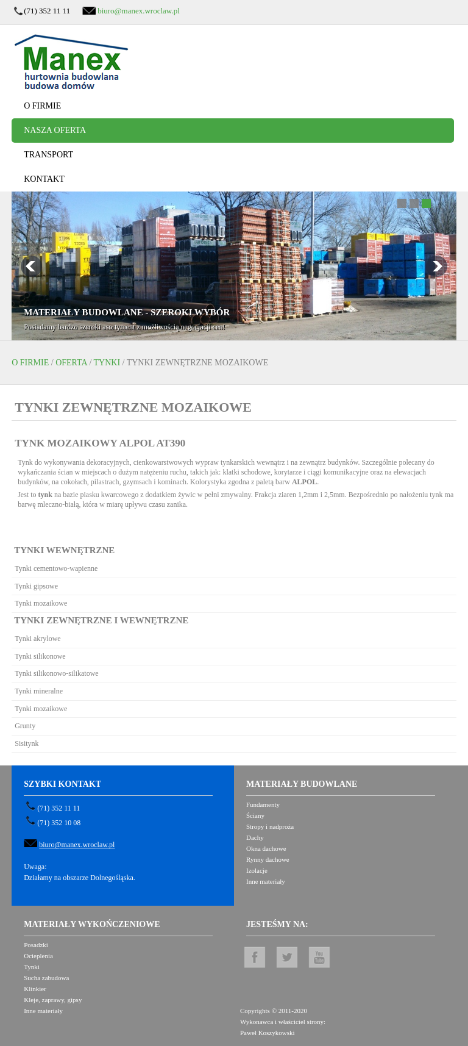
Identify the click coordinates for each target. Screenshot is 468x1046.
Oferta (71, 362)
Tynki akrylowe (37, 638)
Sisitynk (26, 743)
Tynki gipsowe (36, 586)
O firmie (42, 105)
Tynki (107, 362)
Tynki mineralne (39, 691)
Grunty (25, 726)
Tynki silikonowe (40, 656)
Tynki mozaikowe (41, 603)
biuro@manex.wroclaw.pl (139, 10)
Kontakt (44, 179)
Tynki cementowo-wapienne (56, 568)
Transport (48, 154)
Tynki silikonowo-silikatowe (56, 673)
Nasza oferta (55, 130)
